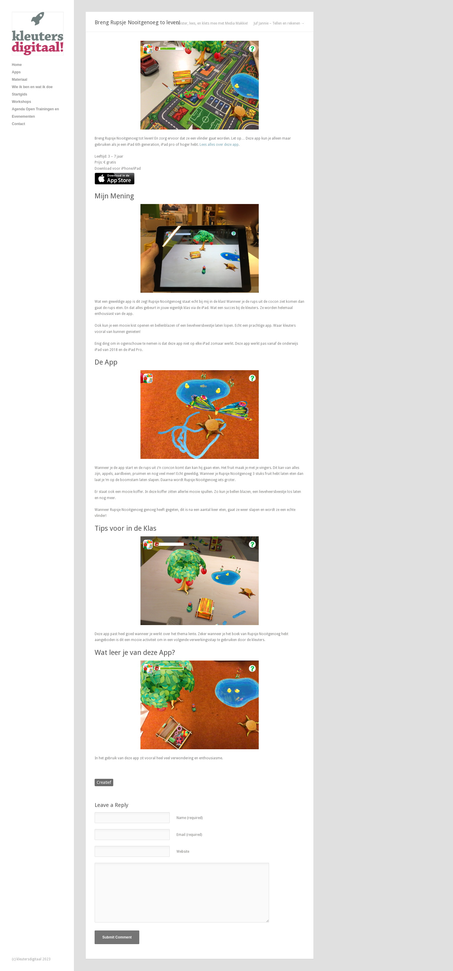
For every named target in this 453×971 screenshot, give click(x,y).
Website (183, 851)
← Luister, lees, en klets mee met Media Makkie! (210, 23)
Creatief (104, 782)
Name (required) (190, 818)
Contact (18, 124)
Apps (16, 72)
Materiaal (19, 79)
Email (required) (189, 835)
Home (17, 65)
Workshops (21, 102)
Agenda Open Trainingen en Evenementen (35, 113)
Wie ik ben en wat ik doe (32, 87)
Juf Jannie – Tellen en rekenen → (279, 23)
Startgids (19, 94)
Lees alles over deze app (219, 145)
